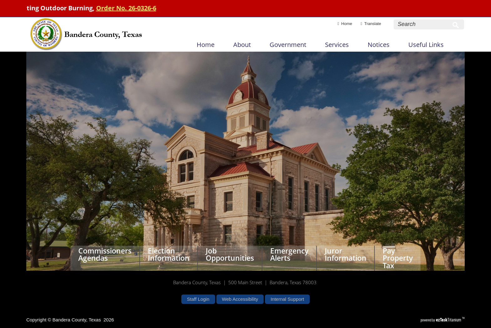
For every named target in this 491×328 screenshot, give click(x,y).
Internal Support (287, 299)
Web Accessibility (240, 299)
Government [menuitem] (288, 44)
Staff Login (198, 299)
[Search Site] (423, 24)
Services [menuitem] (337, 44)
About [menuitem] (242, 44)
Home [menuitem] (205, 44)
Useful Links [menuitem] (426, 44)
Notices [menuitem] (379, 44)
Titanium (449, 320)
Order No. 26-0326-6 (132, 8)
